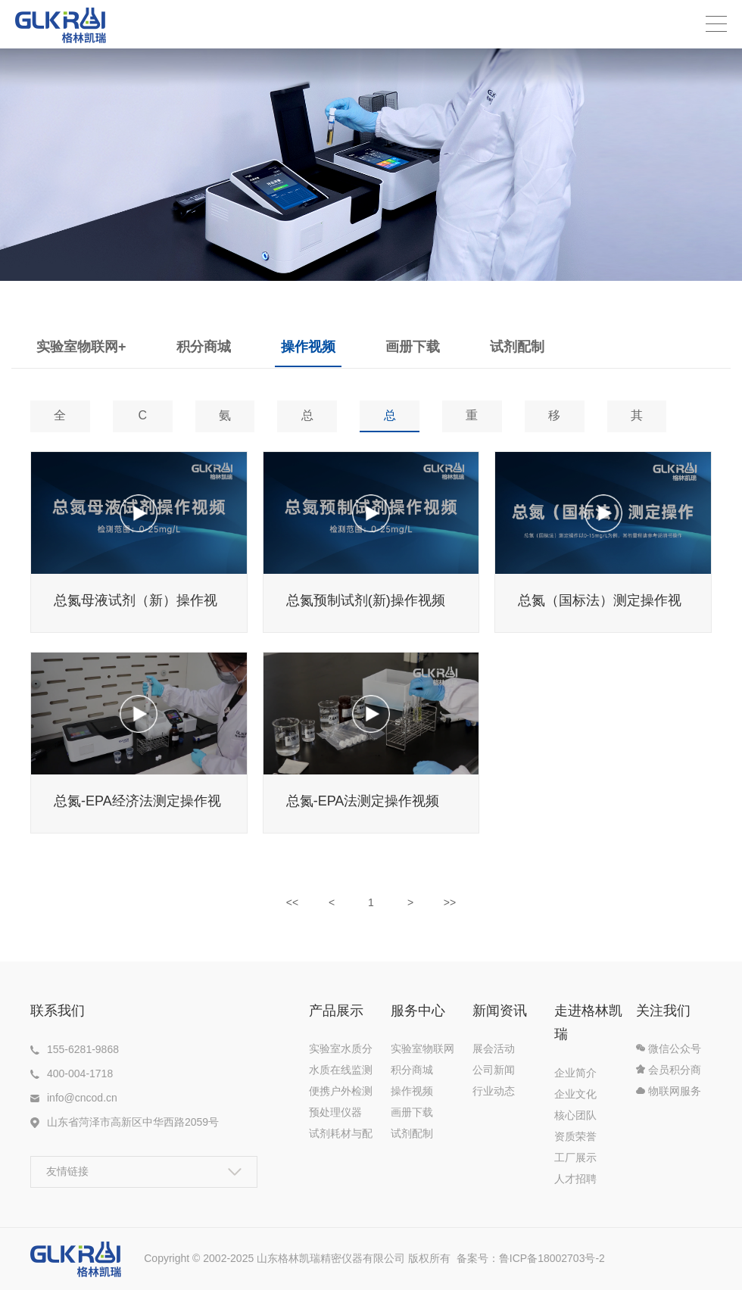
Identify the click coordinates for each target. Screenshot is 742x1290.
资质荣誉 (575, 1136)
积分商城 (203, 346)
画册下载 (412, 346)
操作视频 (308, 346)
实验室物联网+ (81, 346)
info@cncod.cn (82, 1098)
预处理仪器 (335, 1112)
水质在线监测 (341, 1070)
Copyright (168, 1258)
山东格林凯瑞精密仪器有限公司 (331, 1258)
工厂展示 (575, 1157)
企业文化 (575, 1094)
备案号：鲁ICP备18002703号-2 (538, 1258)
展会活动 (493, 1048)
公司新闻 (493, 1070)
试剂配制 (517, 346)
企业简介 (575, 1073)
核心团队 (575, 1115)
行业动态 (493, 1091)
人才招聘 (575, 1179)
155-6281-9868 (83, 1049)
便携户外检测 (341, 1091)
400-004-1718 (80, 1073)
